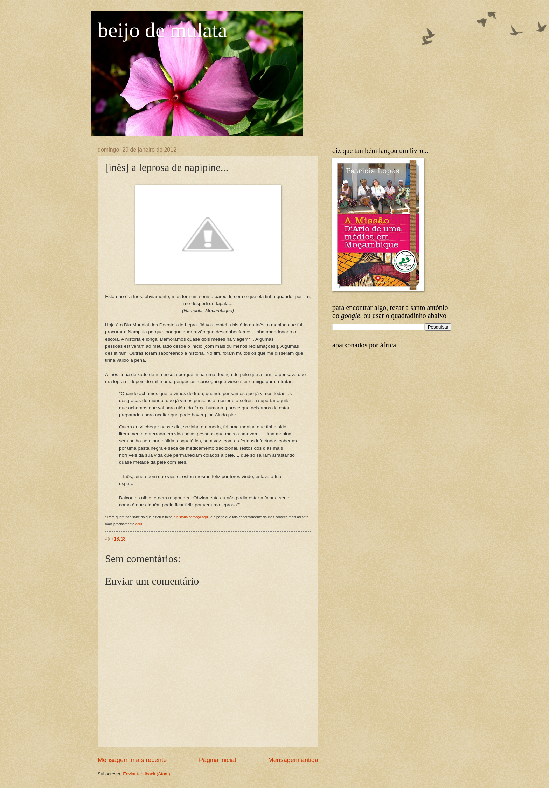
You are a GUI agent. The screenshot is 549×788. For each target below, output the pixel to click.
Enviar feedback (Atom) (146, 773)
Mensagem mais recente (132, 759)
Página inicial (217, 759)
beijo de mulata (162, 30)
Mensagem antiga (293, 759)
